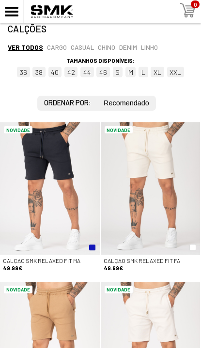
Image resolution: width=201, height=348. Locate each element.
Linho (149, 47)
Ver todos (25, 47)
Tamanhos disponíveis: (100, 60)
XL (157, 72)
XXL (175, 72)
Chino (106, 47)
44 (87, 72)
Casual (82, 47)
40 (55, 72)
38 (39, 72)
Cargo (57, 47)
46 (103, 72)
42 (71, 72)
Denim (128, 47)
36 (23, 72)
